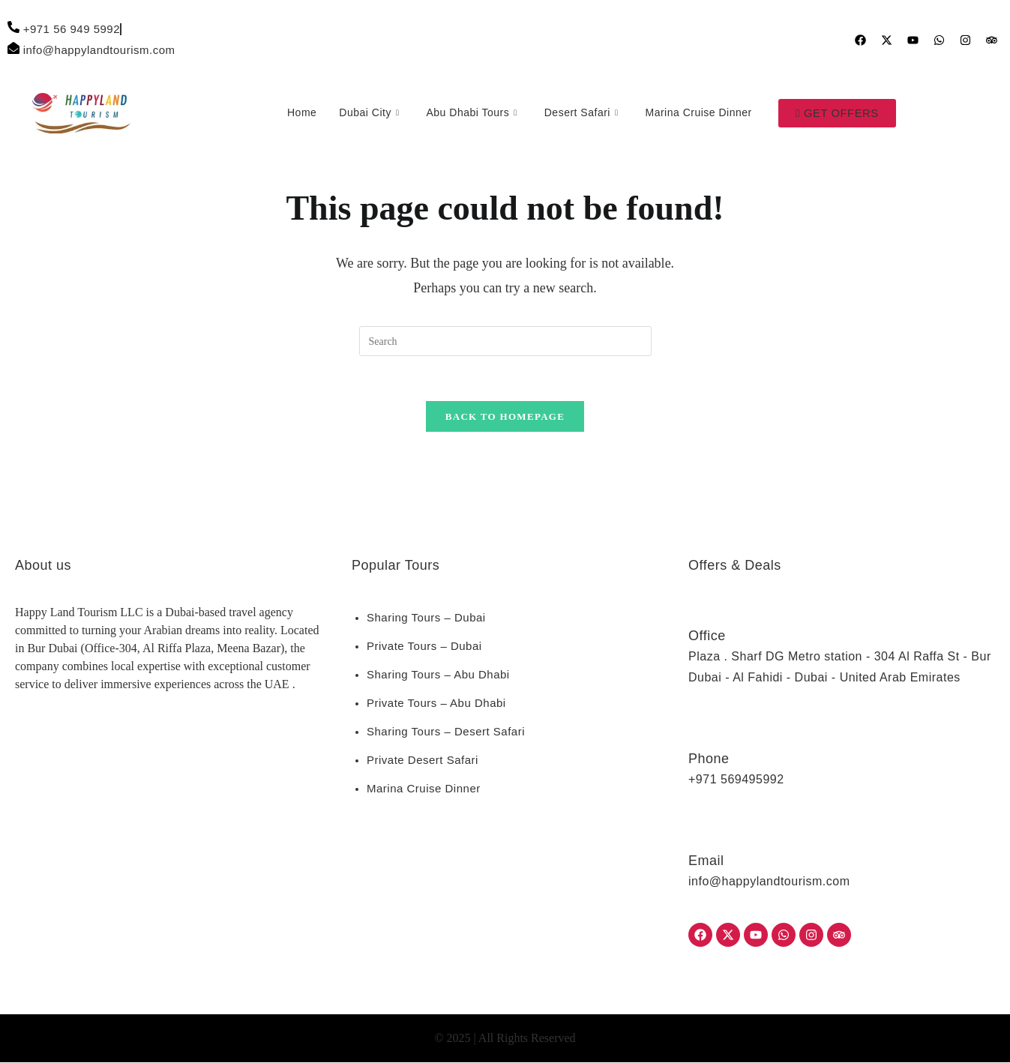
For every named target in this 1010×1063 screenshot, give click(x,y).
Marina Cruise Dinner (697, 112)
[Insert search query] (505, 341)
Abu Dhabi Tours (470, 113)
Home (301, 112)
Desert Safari (581, 113)
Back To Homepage (505, 417)
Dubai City (368, 113)
